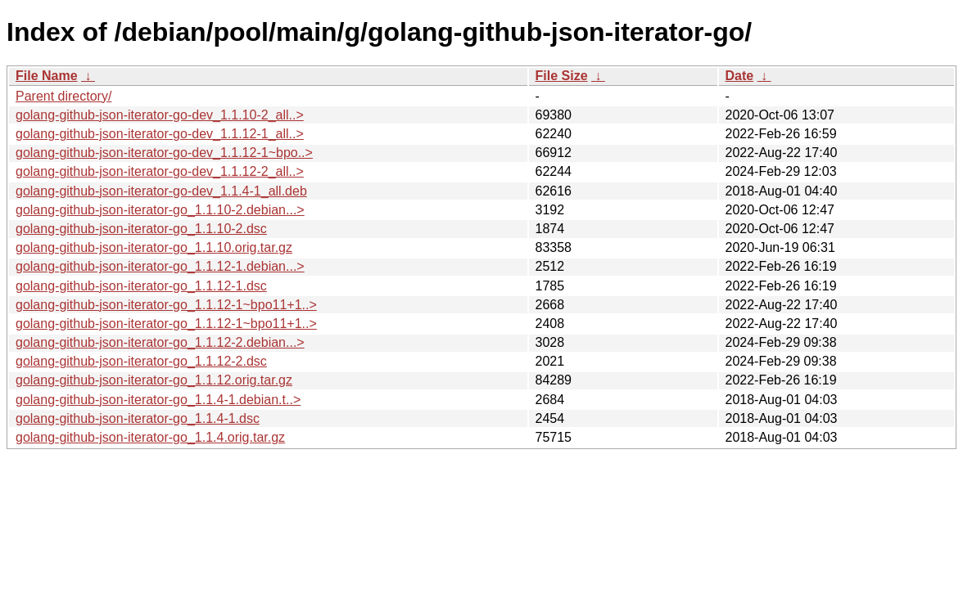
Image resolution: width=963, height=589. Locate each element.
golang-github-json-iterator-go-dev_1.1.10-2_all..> (160, 115)
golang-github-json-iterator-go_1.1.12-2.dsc (141, 361)
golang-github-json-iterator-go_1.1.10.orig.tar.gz (154, 247)
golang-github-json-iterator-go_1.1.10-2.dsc (141, 229)
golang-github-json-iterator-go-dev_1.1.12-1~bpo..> (164, 153)
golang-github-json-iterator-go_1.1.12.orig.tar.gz (154, 380)
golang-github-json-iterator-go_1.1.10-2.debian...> (160, 210)
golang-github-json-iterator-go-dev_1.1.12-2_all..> (160, 171)
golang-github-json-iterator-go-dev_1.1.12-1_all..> (160, 134)
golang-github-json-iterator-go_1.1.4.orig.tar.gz (150, 437)
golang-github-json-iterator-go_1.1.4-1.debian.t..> (158, 400)
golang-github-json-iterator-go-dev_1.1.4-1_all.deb (161, 191)
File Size (562, 76)
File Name (47, 76)
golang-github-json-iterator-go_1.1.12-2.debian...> (160, 342)
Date (740, 76)
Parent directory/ (63, 96)
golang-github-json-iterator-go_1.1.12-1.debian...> (160, 266)
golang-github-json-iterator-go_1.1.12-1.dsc (141, 286)
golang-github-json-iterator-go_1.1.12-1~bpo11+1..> (166, 305)
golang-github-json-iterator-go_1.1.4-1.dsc (138, 418)
